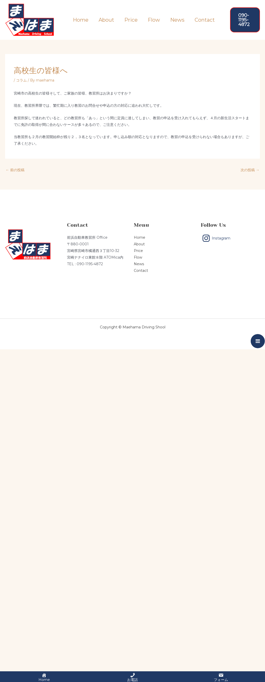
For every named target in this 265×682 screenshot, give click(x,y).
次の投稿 (250, 170)
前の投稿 (15, 170)
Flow (154, 20)
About (106, 20)
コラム (21, 80)
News (177, 20)
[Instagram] (216, 238)
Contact (205, 20)
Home (80, 20)
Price (131, 20)
